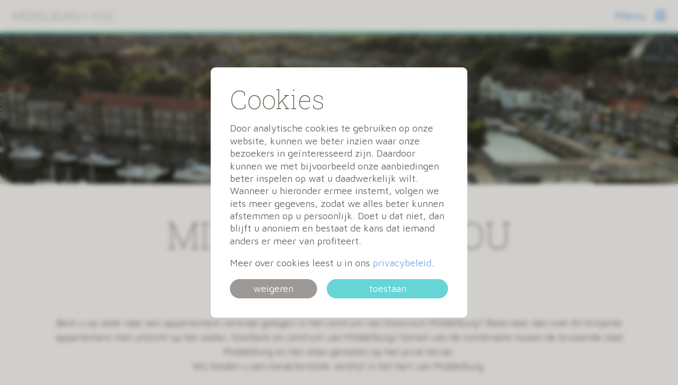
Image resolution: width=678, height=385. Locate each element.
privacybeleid (402, 262)
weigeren (273, 288)
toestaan (387, 288)
